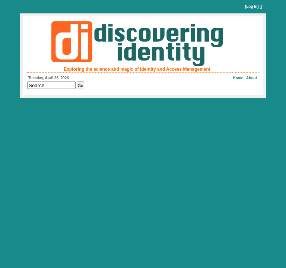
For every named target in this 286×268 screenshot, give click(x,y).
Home (238, 78)
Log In (251, 6)
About (251, 78)
